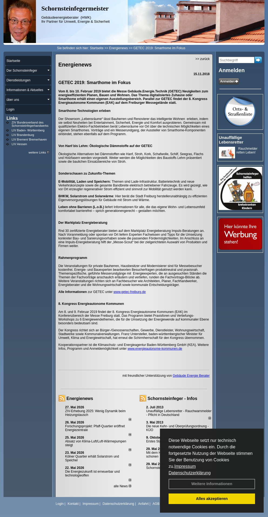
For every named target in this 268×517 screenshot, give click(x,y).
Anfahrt (143, 504)
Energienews (79, 398)
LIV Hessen (19, 144)
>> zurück (202, 59)
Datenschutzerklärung (190, 473)
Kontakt (73, 504)
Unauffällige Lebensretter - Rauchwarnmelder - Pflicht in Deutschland (179, 413)
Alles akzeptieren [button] (212, 498)
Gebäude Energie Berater (191, 376)
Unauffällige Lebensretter (231, 139)
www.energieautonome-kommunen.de (155, 349)
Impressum (185, 466)
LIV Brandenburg (23, 134)
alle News (122, 486)
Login (59, 504)
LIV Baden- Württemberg (28, 130)
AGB (156, 504)
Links (12, 118)
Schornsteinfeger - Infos (172, 398)
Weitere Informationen (211, 484)
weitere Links (39, 152)
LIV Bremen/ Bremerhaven (29, 139)
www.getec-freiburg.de (129, 292)
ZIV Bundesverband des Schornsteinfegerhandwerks (30, 124)
